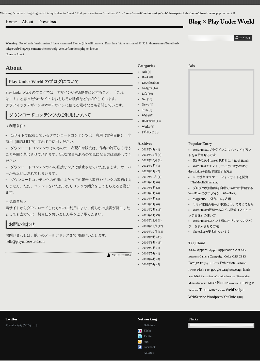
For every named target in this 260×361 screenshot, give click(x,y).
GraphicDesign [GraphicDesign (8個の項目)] (232, 269)
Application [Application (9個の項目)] (226, 250)
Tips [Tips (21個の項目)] (202, 289)
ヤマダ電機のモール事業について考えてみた (223, 204)
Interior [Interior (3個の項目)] (230, 276)
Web (145, 115)
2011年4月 (149, 198)
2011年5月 (149, 193)
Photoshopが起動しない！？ (211, 231)
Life (144, 93)
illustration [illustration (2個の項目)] (207, 276)
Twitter (148, 336)
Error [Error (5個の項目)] (216, 263)
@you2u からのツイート (22, 325)
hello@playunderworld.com (25, 242)
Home (11, 21)
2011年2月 (149, 209)
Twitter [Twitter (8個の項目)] (212, 290)
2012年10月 (149, 160)
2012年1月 (149, 171)
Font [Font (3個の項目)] (207, 269)
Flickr (147, 330)
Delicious (149, 325)
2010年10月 (149, 231)
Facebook (150, 347)
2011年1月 (149, 215)
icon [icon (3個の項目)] (190, 276)
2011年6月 (149, 188)
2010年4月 (149, 259)
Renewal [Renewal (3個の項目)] (193, 289)
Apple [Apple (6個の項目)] (213, 250)
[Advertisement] (221, 102)
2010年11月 (149, 226)
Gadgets (147, 88)
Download (47, 21)
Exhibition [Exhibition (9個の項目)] (227, 263)
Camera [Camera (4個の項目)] (204, 256)
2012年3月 (149, 165)
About (27, 21)
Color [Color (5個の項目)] (227, 256)
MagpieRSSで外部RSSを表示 (212, 199)
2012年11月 (149, 155)
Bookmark (148, 121)
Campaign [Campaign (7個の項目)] (216, 256)
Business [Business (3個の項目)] (193, 256)
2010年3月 (149, 264)
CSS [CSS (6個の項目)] (235, 256)
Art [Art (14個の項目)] (237, 250)
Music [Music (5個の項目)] (212, 283)
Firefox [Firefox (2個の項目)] (192, 269)
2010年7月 (149, 248)
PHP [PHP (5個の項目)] (241, 283)
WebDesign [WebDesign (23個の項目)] (234, 289)
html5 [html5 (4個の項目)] (246, 269)
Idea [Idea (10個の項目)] (197, 276)
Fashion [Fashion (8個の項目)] (241, 263)
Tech (145, 110)
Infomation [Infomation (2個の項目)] (219, 276)
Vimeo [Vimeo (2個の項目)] (221, 290)
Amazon (149, 352)
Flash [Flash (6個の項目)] (200, 269)
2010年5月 (149, 253)
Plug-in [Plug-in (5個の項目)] (249, 283)
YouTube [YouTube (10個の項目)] (229, 297)
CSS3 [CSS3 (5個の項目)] (242, 256)
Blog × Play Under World (221, 22)
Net (144, 99)
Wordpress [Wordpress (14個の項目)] (215, 297)
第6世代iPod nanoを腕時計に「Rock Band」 (222, 160)
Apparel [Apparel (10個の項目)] (202, 250)
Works (146, 126)
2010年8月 (149, 242)
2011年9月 (149, 182)
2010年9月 (149, 237)
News (145, 104)
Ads (144, 72)
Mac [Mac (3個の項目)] (247, 276)
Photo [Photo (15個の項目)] (221, 283)
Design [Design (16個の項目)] (193, 263)
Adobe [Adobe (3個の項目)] (192, 250)
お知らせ (148, 132)
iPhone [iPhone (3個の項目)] (240, 276)
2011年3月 (149, 204)
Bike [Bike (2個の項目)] (243, 250)
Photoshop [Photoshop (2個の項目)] (232, 283)
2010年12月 (149, 220)
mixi (146, 341)
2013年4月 (149, 149)
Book (145, 77)
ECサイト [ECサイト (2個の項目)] (206, 263)
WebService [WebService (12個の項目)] (197, 297)
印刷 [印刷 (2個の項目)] (240, 297)
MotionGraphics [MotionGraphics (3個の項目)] (197, 282)
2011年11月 (149, 177)
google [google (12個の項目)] (216, 269)
